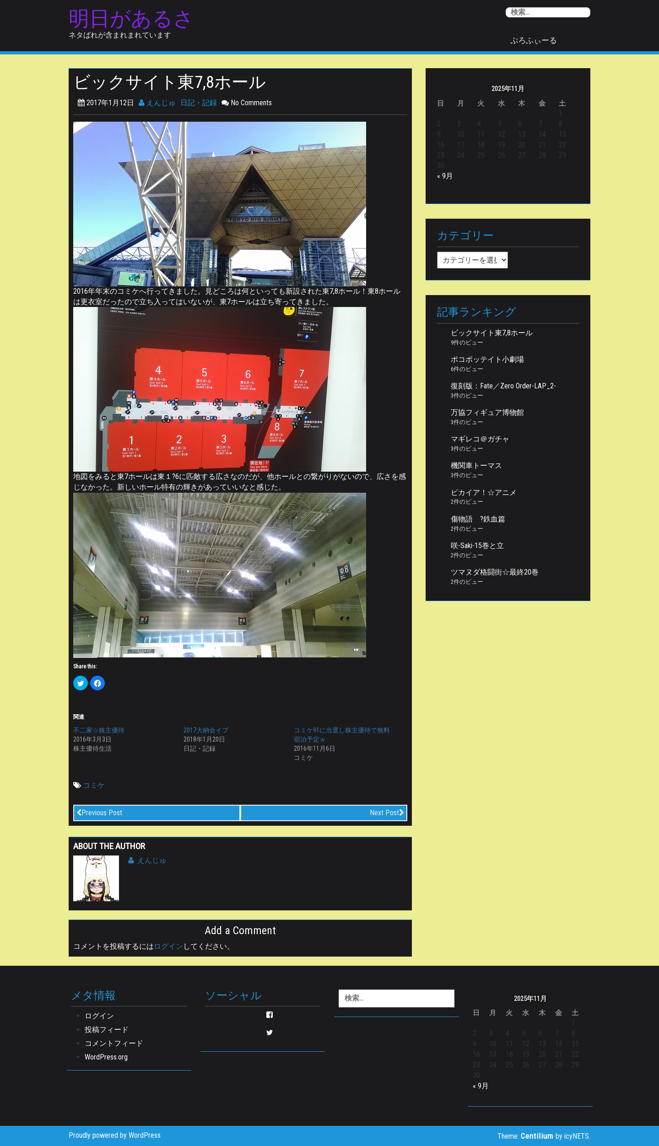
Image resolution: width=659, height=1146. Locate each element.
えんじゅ (157, 102)
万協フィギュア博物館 (487, 412)
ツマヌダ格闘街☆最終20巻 (495, 572)
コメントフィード (114, 1043)
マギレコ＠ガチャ (480, 439)
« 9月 (445, 176)
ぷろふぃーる (533, 40)
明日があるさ (131, 18)
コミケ (94, 785)
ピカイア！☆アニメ (484, 492)
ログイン (168, 946)
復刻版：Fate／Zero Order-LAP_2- (503, 386)
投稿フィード (107, 1029)
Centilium (537, 1136)
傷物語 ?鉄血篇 (478, 519)
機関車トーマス (476, 465)
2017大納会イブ (206, 730)
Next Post (387, 812)
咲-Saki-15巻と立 (477, 545)
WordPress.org (106, 1057)
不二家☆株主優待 (98, 730)
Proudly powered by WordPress (115, 1135)
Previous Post (99, 812)
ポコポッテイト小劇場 (487, 359)
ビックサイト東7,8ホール (492, 332)
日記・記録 (198, 102)
